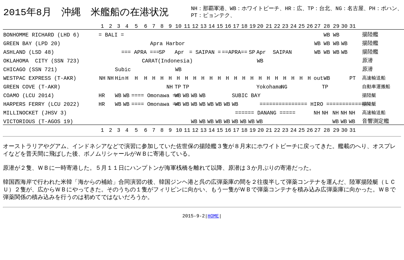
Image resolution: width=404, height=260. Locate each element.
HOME (213, 216)
